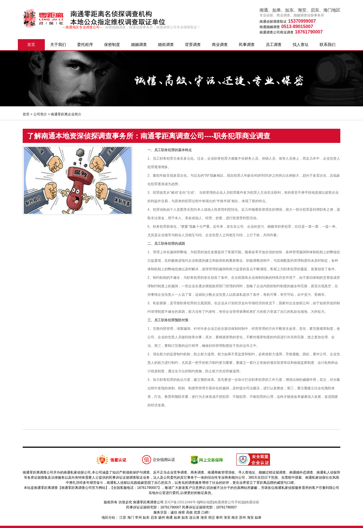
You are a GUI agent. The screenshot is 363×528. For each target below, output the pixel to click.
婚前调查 (166, 44)
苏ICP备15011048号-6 (181, 502)
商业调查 (220, 44)
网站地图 (206, 502)
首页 (31, 44)
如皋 (177, 517)
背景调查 (193, 44)
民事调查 (247, 44)
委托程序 (85, 44)
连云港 (194, 517)
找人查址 (301, 44)
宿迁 (211, 517)
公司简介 (40, 114)
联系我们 (327, 44)
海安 (204, 517)
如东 (146, 517)
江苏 (122, 517)
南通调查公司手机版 (229, 502)
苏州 (242, 517)
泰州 (219, 517)
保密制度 (112, 44)
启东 (154, 517)
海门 (130, 517)
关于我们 (58, 44)
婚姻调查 (139, 44)
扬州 (161, 517)
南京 (234, 517)
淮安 (227, 517)
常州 (138, 517)
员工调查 (274, 44)
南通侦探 (252, 502)
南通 (169, 517)
